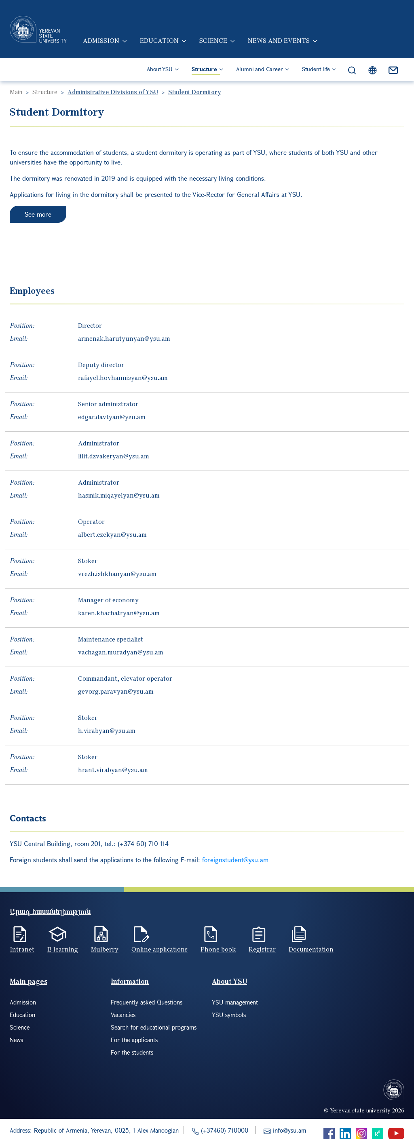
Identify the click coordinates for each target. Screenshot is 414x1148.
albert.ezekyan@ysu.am (112, 534)
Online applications (159, 949)
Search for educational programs (153, 1027)
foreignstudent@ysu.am (235, 859)
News (16, 1040)
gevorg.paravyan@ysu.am (116, 691)
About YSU (160, 69)
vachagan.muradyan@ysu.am (120, 652)
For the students (132, 1052)
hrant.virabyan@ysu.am (113, 769)
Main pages (28, 981)
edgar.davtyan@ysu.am (112, 416)
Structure (204, 69)
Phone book (218, 949)
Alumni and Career (259, 69)
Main (16, 92)
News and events (279, 40)
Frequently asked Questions (146, 1002)
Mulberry (104, 949)
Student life (316, 69)
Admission (101, 40)
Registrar (262, 949)
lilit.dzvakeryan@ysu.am (113, 456)
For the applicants (134, 1040)
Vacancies (123, 1015)
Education (159, 40)
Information (130, 981)
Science (213, 40)
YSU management (235, 1002)
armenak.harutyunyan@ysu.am (124, 338)
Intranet (22, 949)
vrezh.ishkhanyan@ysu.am (117, 573)
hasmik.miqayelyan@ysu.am (119, 495)
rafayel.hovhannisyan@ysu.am (123, 377)
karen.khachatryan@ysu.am (119, 612)
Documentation (311, 949)
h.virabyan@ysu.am (106, 730)
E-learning (62, 949)
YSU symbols (229, 1015)
